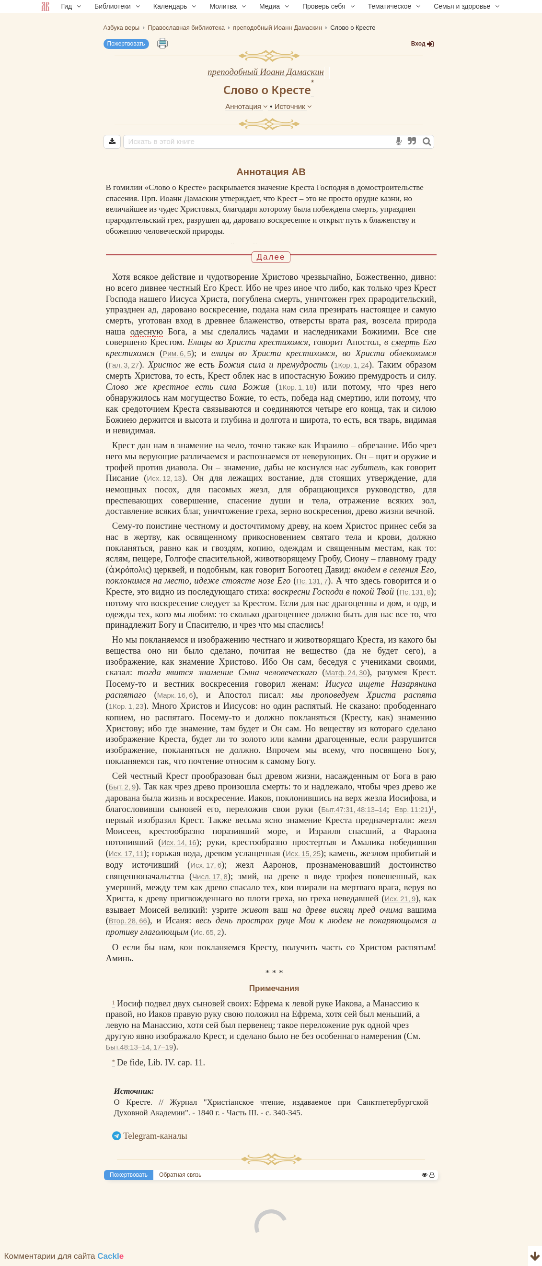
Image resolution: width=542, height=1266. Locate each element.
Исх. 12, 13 (164, 482)
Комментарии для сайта (64, 1259)
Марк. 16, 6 (175, 698)
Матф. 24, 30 (346, 676)
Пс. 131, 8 (415, 595)
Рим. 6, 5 (176, 357)
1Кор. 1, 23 (126, 709)
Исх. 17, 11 (126, 857)
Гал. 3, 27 (124, 368)
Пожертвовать (126, 43)
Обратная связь (180, 1178)
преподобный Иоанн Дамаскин (265, 72)
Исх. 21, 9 (399, 902)
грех (357, 302)
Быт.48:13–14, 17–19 (139, 1050)
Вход (422, 44)
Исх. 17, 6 (205, 868)
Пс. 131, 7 (312, 584)
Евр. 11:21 (411, 813)
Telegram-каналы (155, 1139)
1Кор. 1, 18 (295, 390)
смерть (405, 345)
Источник (293, 106)
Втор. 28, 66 (128, 924)
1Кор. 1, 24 (351, 368)
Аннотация (247, 106)
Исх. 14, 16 (178, 846)
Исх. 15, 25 (303, 857)
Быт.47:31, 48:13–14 (354, 813)
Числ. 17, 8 (210, 880)
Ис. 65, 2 (207, 936)
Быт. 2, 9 (122, 790)
